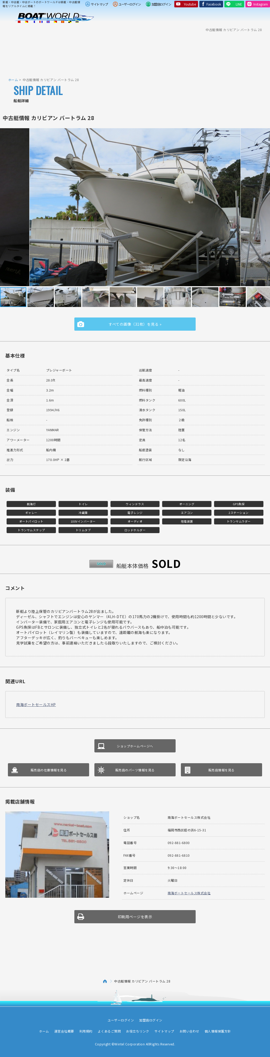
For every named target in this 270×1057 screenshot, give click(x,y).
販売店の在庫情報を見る (49, 770)
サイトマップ (99, 4)
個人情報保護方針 (218, 1031)
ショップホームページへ (135, 746)
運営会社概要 (64, 1031)
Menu (262, 18)
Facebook (213, 4)
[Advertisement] (135, 51)
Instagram (260, 4)
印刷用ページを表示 (135, 916)
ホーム (13, 79)
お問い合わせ (189, 1031)
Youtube (190, 4)
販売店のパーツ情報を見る (135, 770)
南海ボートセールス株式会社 (189, 893)
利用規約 (86, 1031)
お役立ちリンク (137, 1031)
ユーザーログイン (129, 4)
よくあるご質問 (109, 1031)
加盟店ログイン (161, 4)
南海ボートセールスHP (36, 704)
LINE (239, 4)
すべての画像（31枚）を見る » (135, 324)
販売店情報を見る (221, 770)
